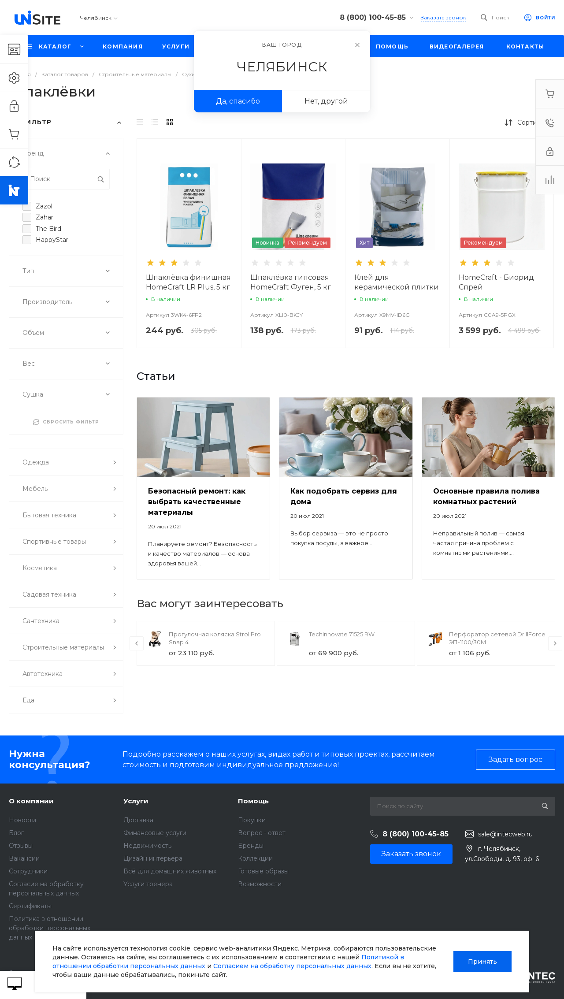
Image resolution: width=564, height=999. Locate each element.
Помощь (253, 801)
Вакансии (24, 858)
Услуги (135, 801)
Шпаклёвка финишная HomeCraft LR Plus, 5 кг (188, 282)
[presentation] (137, 643)
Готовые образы (263, 871)
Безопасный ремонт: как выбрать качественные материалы (196, 501)
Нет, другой (326, 101)
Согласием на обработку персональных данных (292, 966)
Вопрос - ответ (262, 833)
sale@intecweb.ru (505, 834)
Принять (482, 962)
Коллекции (255, 858)
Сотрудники (28, 871)
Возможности (260, 884)
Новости (22, 820)
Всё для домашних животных (169, 871)
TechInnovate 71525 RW (342, 634)
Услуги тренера (148, 884)
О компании (31, 801)
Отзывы (21, 846)
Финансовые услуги (154, 833)
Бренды (250, 846)
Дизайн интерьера (152, 858)
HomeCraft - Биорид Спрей (496, 282)
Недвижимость (147, 846)
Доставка (138, 820)
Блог (16, 833)
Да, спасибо (238, 101)
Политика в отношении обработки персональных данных (49, 928)
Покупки (252, 820)
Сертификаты (30, 906)
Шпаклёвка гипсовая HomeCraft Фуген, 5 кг (290, 282)
